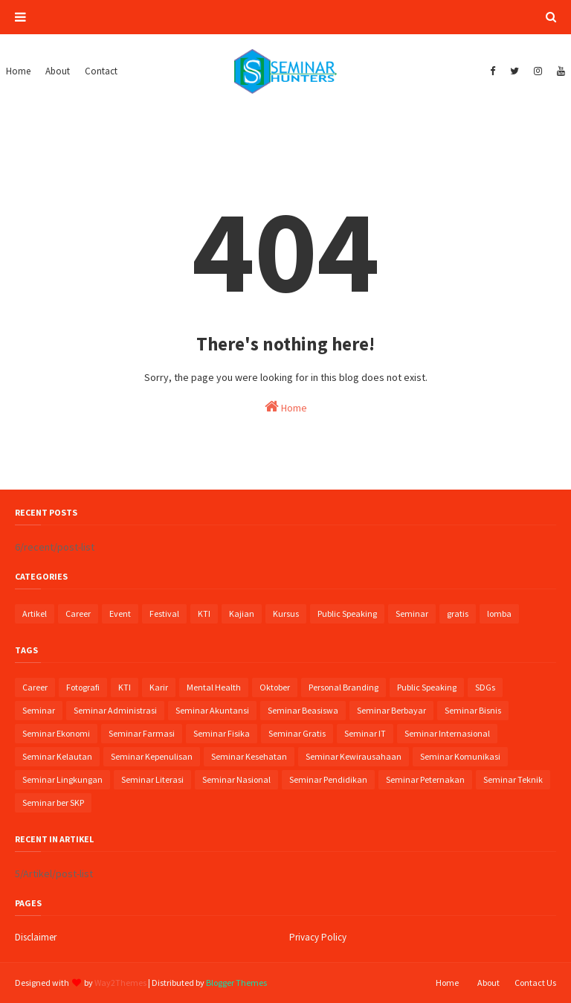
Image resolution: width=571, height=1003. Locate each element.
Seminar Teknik (513, 779)
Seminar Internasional (447, 733)
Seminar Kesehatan (249, 756)
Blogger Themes (236, 982)
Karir (158, 687)
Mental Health (214, 687)
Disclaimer (36, 937)
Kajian (241, 613)
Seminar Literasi (152, 779)
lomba (499, 613)
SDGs (485, 687)
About (488, 982)
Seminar (412, 613)
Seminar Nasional (236, 779)
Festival (164, 613)
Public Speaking (347, 613)
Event (120, 613)
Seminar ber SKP (53, 802)
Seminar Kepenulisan (152, 756)
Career (78, 613)
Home (286, 406)
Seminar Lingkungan (62, 779)
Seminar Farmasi (142, 733)
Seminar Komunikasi (460, 756)
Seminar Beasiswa (303, 710)
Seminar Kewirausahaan (353, 756)
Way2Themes (120, 982)
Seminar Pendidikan (328, 779)
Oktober (274, 687)
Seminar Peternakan (425, 779)
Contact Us (535, 982)
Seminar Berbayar (391, 710)
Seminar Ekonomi (56, 733)
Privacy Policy (317, 937)
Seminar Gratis (297, 733)
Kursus (286, 613)
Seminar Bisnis (473, 710)
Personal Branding (343, 687)
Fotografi (83, 687)
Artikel (34, 613)
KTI (204, 613)
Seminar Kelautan (57, 756)
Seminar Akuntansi (212, 710)
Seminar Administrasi (115, 710)
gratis (457, 613)
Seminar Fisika (221, 733)
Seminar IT (365, 733)
